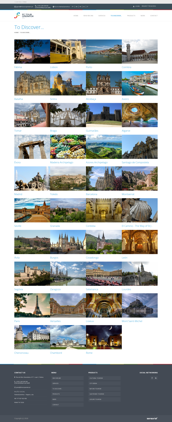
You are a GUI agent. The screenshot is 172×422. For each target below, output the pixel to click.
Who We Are (88, 16)
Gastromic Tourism (97, 394)
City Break (93, 383)
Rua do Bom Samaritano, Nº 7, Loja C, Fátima (28, 377)
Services (101, 16)
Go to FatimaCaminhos (62, 7)
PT (73, 7)
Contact (154, 16)
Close (25, 2)
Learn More (19, 2)
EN (76, 7)
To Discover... (116, 16)
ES (84, 7)
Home (75, 16)
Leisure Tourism (95, 399)
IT (87, 7)
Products (131, 16)
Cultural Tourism (96, 378)
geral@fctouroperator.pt (25, 7)
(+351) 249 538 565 (42, 6)
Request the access (149, 6)
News (143, 16)
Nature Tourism (95, 389)
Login (136, 6)
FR (80, 7)
